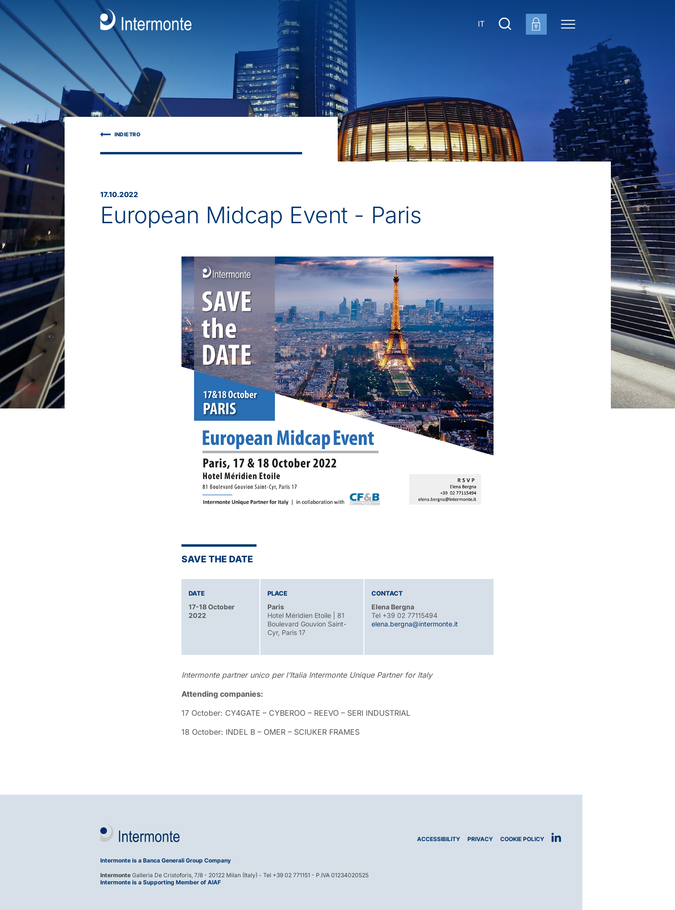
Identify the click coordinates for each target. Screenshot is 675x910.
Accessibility (438, 839)
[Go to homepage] (145, 23)
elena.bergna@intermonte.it (414, 624)
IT (481, 23)
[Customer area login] (536, 24)
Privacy (480, 839)
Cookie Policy (522, 839)
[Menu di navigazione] (568, 23)
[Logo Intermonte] (215, 832)
